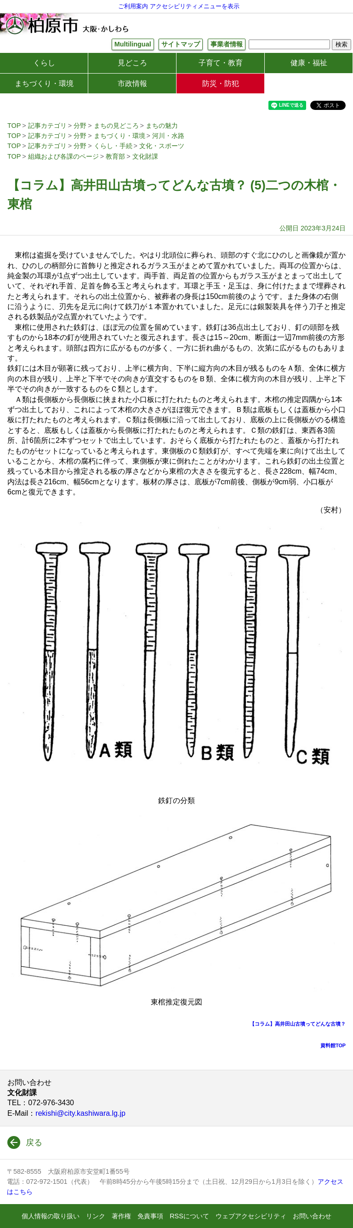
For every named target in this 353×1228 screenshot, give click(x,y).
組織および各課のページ (63, 156)
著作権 (121, 1216)
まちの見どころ (116, 125)
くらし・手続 (113, 145)
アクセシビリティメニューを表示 (194, 6)
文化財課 (145, 156)
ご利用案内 (133, 6)
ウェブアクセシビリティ (251, 1216)
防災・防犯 (220, 83)
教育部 (115, 156)
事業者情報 (227, 44)
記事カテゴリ (47, 125)
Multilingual (132, 44)
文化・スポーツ (161, 145)
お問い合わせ (312, 1216)
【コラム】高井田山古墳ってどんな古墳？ (298, 1024)
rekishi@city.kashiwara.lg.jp (80, 1113)
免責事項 (150, 1216)
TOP (14, 125)
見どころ (132, 63)
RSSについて (189, 1216)
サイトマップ (180, 44)
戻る (34, 1142)
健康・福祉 (308, 63)
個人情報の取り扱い (51, 1216)
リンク (95, 1216)
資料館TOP (333, 1045)
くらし (44, 63)
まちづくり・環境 (44, 83)
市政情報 (132, 83)
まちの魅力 (162, 125)
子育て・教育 (221, 63)
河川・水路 (168, 135)
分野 (80, 125)
